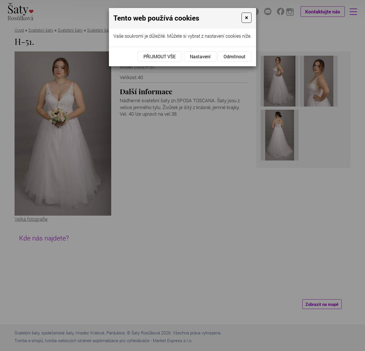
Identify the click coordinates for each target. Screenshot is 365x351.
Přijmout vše (159, 56)
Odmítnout (235, 56)
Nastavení (200, 56)
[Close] (247, 18)
